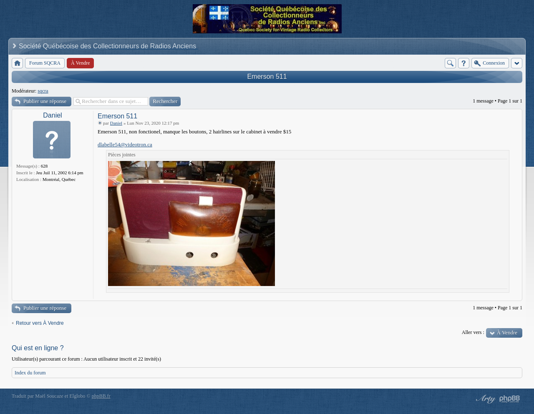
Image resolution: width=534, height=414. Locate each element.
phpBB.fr (101, 396)
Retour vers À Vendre (40, 323)
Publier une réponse (44, 101)
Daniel (52, 115)
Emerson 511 (267, 76)
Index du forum (30, 373)
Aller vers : (473, 332)
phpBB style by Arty (484, 399)
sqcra (43, 91)
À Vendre (507, 332)
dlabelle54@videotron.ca (125, 144)
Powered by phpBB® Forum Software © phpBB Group (509, 399)
